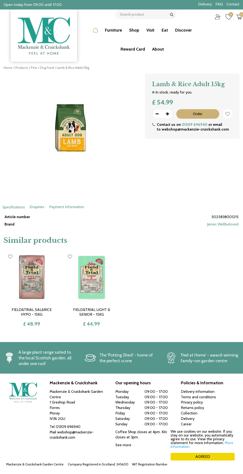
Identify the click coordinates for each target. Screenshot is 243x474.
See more (123, 445)
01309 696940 (194, 124)
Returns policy (192, 407)
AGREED (202, 456)
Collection (189, 413)
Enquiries (37, 207)
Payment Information (66, 207)
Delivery (188, 418)
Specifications (13, 207)
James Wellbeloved (222, 224)
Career (186, 424)
